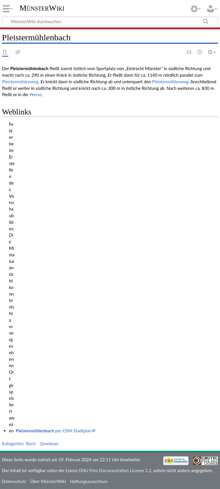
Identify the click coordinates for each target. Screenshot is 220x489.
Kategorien (12, 443)
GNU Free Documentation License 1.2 (115, 470)
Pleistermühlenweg (20, 81)
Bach (31, 443)
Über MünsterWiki (48, 481)
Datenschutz (14, 481)
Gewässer (49, 443)
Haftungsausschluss (89, 481)
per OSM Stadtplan (54, 430)
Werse (35, 94)
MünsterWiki (41, 7)
